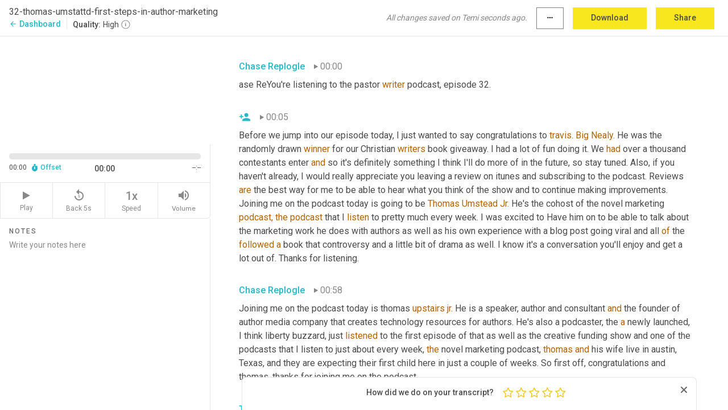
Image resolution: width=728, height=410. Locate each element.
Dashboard (35, 23)
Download (609, 17)
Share (685, 17)
